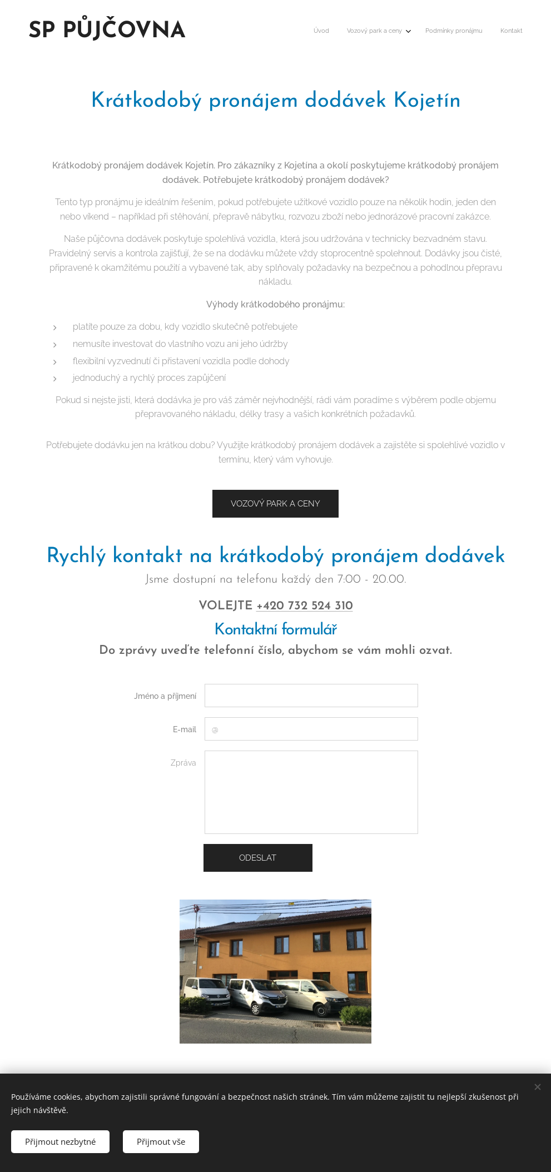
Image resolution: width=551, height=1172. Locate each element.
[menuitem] (467, 32)
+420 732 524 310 (304, 606)
